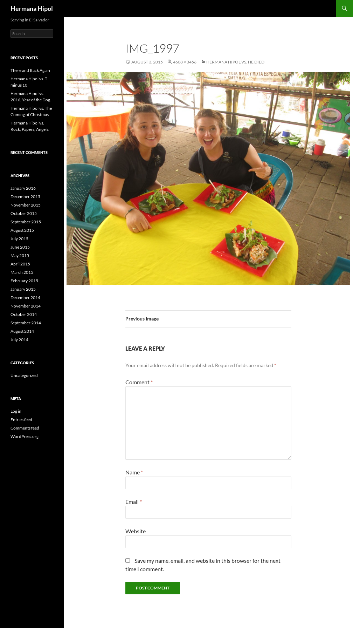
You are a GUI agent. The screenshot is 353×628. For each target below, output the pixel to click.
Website (135, 531)
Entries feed (21, 419)
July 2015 (19, 238)
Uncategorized (24, 375)
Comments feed (25, 428)
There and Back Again (30, 70)
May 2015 (20, 255)
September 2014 (26, 322)
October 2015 (24, 213)
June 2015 (20, 247)
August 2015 (22, 230)
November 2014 (26, 306)
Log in (16, 411)
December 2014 (25, 297)
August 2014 (22, 331)
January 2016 (23, 188)
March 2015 (22, 272)
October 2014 (24, 314)
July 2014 (19, 339)
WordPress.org (25, 436)
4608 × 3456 (184, 62)
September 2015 (26, 221)
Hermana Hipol (32, 8)
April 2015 (20, 263)
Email (133, 501)
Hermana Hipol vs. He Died (235, 62)
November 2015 (26, 205)
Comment (139, 382)
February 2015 (24, 280)
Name (134, 472)
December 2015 (25, 196)
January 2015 (23, 289)
